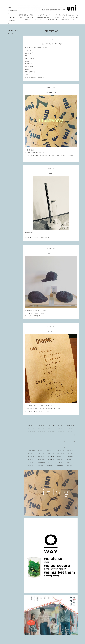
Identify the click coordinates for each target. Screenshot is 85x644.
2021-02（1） (71, 453)
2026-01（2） (41, 425)
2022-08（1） (71, 444)
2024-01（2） (31, 438)
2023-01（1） (31, 444)
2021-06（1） (31, 453)
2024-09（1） (31, 435)
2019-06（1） (32, 462)
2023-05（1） (41, 441)
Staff (10, 27)
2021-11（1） (41, 450)
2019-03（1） (41, 462)
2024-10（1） (71, 431)
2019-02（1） (51, 462)
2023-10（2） (51, 438)
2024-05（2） (61, 435)
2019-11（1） (51, 459)
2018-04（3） (51, 465)
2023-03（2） (61, 441)
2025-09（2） (71, 425)
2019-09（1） (60, 459)
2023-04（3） (51, 441)
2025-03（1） (31, 431)
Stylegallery (12, 17)
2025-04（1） (71, 428)
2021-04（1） (51, 453)
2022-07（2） (31, 447)
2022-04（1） (41, 447)
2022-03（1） (51, 447)
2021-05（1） (41, 453)
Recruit (10, 34)
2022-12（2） (41, 444)
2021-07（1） (70, 450)
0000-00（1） (71, 465)
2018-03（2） (61, 465)
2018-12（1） (70, 462)
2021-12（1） (32, 450)
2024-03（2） (71, 435)
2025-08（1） (31, 428)
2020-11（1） (50, 456)
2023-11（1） (41, 438)
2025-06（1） (51, 428)
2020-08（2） (71, 456)
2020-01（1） (41, 459)
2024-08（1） (41, 435)
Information (12, 10)
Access (10, 24)
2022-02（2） (61, 447)
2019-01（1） (61, 462)
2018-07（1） (40, 465)
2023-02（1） (71, 441)
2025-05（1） (61, 428)
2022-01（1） (71, 447)
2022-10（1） (51, 444)
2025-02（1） (41, 431)
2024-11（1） (61, 431)
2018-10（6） (31, 465)
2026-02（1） (31, 425)
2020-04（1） (32, 459)
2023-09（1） (61, 438)
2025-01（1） (51, 431)
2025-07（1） (41, 428)
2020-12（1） (41, 456)
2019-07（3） (70, 459)
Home (10, 7)
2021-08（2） (60, 450)
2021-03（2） (61, 453)
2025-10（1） (61, 425)
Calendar (11, 20)
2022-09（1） (61, 444)
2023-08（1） (71, 438)
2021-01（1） (31, 456)
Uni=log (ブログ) (13, 30)
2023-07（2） (31, 441)
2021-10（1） (50, 450)
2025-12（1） (51, 425)
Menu (10, 14)
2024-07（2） (51, 435)
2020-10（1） (60, 456)
